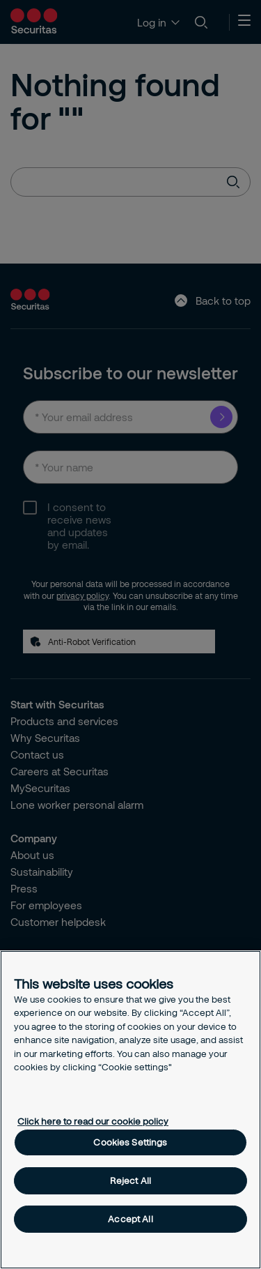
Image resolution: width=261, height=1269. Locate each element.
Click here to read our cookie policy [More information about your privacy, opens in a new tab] (92, 1121)
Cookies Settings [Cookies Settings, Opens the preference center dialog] (130, 1142)
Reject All (130, 1180)
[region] (130, 1109)
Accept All (130, 1218)
